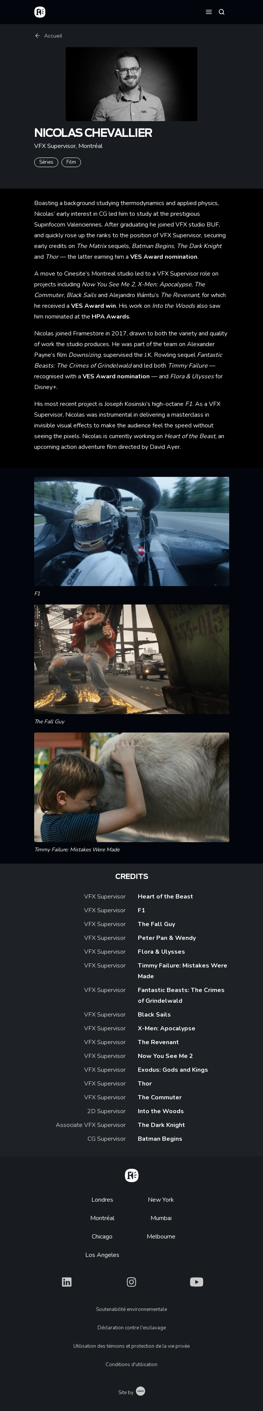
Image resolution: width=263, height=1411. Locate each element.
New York (161, 1200)
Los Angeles (102, 1255)
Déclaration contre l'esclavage (132, 1327)
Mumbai (161, 1218)
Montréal (102, 1218)
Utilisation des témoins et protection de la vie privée (131, 1346)
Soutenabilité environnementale (131, 1309)
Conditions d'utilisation (131, 1364)
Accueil (48, 35)
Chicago (102, 1236)
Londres (102, 1200)
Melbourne (161, 1236)
